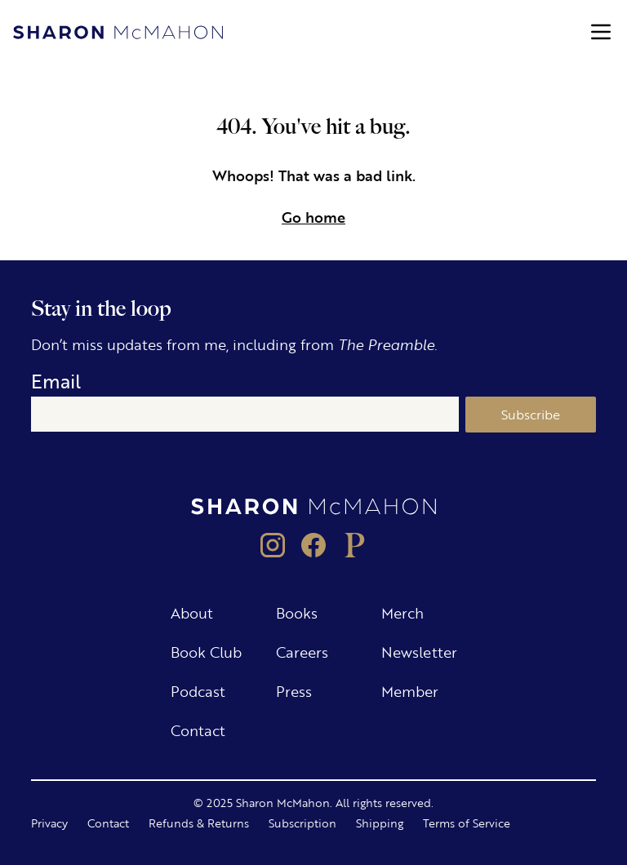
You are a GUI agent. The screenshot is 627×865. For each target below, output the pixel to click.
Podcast (198, 690)
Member (409, 690)
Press (294, 690)
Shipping (379, 822)
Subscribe (530, 414)
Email (56, 381)
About (192, 612)
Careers (302, 651)
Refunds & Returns (199, 822)
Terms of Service (466, 822)
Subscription (302, 822)
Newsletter (419, 651)
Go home (313, 216)
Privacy (49, 822)
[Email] (244, 414)
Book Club (206, 651)
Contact (198, 729)
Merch (402, 612)
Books (297, 612)
